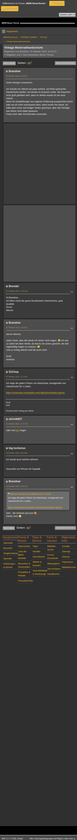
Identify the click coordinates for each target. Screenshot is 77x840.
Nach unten (9, 63)
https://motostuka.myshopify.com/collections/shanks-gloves (35, 392)
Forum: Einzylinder (52, 556)
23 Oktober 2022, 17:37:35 (17, 424)
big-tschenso (17, 448)
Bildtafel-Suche (51, 548)
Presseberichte (25, 581)
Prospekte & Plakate (24, 574)
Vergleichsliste (10, 553)
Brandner (15, 71)
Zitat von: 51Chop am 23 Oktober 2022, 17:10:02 (30, 494)
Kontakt (66, 546)
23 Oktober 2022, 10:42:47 (17, 76)
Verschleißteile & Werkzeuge (40, 572)
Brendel (14, 286)
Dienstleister (39, 556)
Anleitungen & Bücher (9, 565)
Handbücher (53, 574)
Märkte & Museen (37, 563)
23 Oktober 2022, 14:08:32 (17, 328)
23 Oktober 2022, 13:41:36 (17, 291)
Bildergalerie (53, 563)
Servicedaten (54, 569)
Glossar (66, 556)
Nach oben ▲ (69, 839)
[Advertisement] (36, 161)
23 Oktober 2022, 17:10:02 (17, 377)
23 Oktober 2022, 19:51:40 (17, 486)
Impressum (67, 562)
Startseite (8, 543)
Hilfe (31, 839)
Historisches (24, 546)
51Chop (14, 371)
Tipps (35, 546)
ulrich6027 (15, 419)
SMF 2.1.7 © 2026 (9, 839)
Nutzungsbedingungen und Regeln (49, 839)
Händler (37, 551)
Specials (7, 558)
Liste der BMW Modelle (22, 554)
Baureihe (7, 548)
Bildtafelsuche (69, 567)
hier (17, 430)
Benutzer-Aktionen (65, 63)
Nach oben (9, 528)
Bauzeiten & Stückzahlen (24, 565)
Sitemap (66, 551)
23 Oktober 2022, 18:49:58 (17, 453)
